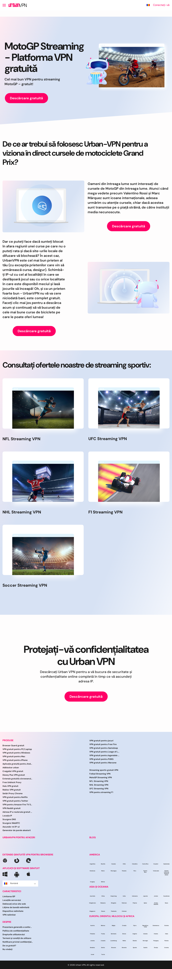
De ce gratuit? (9, 945)
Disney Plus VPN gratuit (14, 775)
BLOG (92, 837)
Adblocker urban (11, 767)
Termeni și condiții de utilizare (17, 938)
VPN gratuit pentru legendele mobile (104, 755)
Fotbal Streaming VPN (100, 773)
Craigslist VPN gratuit (13, 771)
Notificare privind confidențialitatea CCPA (18, 942)
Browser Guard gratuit (13, 745)
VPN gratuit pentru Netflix (15, 797)
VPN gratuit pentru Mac (14, 756)
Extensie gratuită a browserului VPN (18, 778)
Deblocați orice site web (14, 904)
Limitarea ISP (9, 896)
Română (20, 883)
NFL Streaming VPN (98, 781)
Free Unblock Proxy (12, 782)
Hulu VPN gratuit (10, 786)
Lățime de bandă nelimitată (16, 907)
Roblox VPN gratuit (12, 789)
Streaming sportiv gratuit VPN (103, 770)
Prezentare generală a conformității (18, 927)
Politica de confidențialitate (16, 930)
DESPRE (7, 922)
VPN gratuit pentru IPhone (15, 760)
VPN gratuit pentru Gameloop (103, 748)
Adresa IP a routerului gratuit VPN (18, 812)
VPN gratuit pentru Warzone (102, 762)
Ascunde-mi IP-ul (11, 826)
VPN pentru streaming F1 (101, 792)
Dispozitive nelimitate (13, 911)
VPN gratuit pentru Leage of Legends (104, 751)
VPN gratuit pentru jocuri (101, 740)
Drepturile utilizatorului (14, 934)
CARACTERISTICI (12, 891)
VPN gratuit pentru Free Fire (103, 744)
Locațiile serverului (12, 900)
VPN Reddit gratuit (11, 808)
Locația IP (7, 815)
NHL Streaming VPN (98, 785)
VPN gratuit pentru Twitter (15, 801)
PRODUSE (8, 740)
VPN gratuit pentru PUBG (101, 759)
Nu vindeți (7, 949)
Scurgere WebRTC (11, 823)
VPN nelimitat (9, 914)
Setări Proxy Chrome (13, 793)
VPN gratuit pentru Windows (16, 752)
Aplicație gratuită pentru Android (18, 764)
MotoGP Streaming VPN (100, 777)
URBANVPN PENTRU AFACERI (19, 837)
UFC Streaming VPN (98, 788)
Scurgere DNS (9, 819)
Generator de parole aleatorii (17, 830)
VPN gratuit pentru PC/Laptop (17, 749)
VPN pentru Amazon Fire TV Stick (18, 804)
